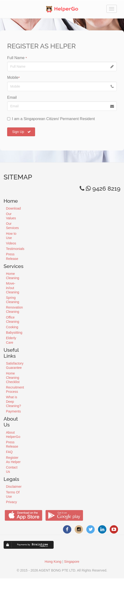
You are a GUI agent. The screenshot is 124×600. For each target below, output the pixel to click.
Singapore (71, 561)
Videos (11, 243)
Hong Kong (53, 561)
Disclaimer (13, 486)
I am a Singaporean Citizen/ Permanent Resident (51, 119)
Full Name (17, 58)
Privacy (11, 502)
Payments (13, 411)
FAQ (9, 452)
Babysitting (14, 332)
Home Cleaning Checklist (13, 377)
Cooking (12, 327)
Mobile (13, 77)
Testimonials (15, 249)
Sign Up (21, 132)
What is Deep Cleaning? (13, 401)
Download (13, 208)
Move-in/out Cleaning (12, 287)
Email (12, 97)
